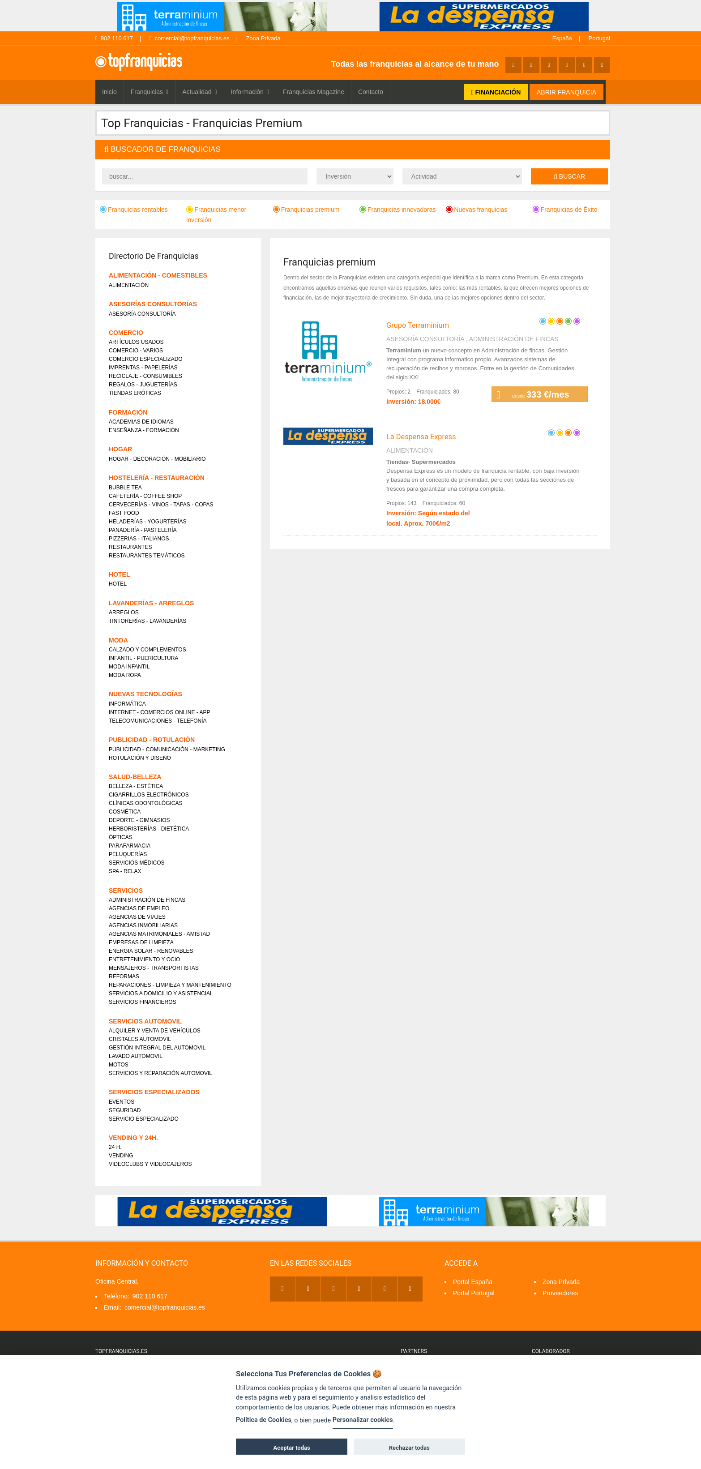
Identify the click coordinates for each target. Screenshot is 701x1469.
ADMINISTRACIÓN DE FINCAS (514, 339)
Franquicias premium (306, 209)
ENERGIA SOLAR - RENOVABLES (151, 951)
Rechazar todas (409, 1447)
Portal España (472, 1281)
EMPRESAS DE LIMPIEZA (141, 942)
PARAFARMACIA (129, 846)
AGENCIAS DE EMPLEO (139, 908)
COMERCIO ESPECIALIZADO (146, 359)
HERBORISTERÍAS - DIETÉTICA (149, 829)
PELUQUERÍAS (128, 854)
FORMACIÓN (128, 412)
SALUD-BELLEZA (135, 776)
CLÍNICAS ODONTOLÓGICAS (145, 803)
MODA (118, 640)
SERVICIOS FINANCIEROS (142, 1002)
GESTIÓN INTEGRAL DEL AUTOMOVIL (157, 1048)
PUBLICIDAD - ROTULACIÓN (152, 739)
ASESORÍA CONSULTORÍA (425, 339)
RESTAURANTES (130, 547)
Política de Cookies (263, 1420)
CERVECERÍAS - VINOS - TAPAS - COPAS (161, 504)
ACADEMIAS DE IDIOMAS (141, 422)
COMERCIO (126, 332)
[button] (352, 149)
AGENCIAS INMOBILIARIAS (143, 925)
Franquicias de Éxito (565, 209)
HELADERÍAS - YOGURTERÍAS (148, 521)
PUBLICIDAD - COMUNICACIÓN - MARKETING (167, 749)
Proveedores (560, 1293)
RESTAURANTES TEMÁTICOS (147, 555)
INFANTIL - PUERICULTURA (143, 658)
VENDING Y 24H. (133, 1137)
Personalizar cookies (363, 1420)
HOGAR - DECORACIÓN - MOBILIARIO (157, 459)
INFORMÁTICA (127, 704)
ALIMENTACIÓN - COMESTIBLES (158, 275)
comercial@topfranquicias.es (190, 38)
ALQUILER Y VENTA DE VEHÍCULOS (155, 1031)
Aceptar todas (292, 1447)
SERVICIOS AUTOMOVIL (145, 1021)
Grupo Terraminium (417, 325)
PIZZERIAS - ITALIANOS (139, 538)
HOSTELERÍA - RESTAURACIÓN (157, 477)
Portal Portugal (474, 1293)
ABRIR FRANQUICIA (566, 92)
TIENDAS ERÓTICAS (135, 393)
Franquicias (150, 91)
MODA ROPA (125, 675)
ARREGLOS (124, 612)
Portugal (599, 38)
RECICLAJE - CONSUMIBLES (145, 376)
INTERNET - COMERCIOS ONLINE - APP (159, 712)
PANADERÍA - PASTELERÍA (143, 530)
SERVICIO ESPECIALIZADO (144, 1119)
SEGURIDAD (125, 1110)
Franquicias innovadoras (397, 209)
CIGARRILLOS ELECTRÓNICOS (149, 795)
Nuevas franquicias (476, 209)
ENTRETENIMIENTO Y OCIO (144, 959)
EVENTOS (121, 1102)
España (562, 38)
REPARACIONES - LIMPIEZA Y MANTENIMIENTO (170, 985)
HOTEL (119, 574)
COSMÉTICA (125, 812)
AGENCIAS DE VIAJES (137, 917)
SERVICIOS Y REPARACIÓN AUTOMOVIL (160, 1073)
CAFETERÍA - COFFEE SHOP (145, 496)
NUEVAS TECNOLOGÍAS (145, 694)
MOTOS (118, 1065)
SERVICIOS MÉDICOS (136, 863)
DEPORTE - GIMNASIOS (139, 820)
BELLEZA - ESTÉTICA (136, 786)
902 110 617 (114, 38)
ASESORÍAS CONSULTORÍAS (153, 304)
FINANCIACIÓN (496, 92)
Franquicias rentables (134, 209)
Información (250, 91)
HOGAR (120, 449)
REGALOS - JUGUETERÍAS (143, 384)
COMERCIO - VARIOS (136, 350)
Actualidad (199, 91)
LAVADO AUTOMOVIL (135, 1056)
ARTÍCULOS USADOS (136, 342)
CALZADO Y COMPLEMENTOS (147, 650)
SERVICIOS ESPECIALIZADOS (154, 1092)
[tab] (352, 149)
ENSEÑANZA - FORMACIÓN (144, 430)
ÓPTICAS (121, 837)
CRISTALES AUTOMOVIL (140, 1039)
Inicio (109, 91)
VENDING (121, 1155)
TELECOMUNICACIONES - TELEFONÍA (157, 721)
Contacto (370, 91)
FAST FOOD (124, 513)
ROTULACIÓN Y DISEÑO (140, 758)
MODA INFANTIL (129, 667)
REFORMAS (124, 976)
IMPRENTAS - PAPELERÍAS (143, 367)
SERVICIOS (126, 890)
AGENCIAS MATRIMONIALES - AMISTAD (159, 934)
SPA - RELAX (125, 871)
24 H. (115, 1147)
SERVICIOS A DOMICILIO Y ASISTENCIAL (161, 993)
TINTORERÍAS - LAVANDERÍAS (147, 621)
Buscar (569, 176)
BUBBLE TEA (125, 487)
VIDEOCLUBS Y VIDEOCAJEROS (150, 1164)
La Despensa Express (421, 437)
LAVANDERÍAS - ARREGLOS (151, 603)
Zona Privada (263, 38)
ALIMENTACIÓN (409, 450)
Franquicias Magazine (313, 91)
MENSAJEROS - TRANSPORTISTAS (154, 968)
